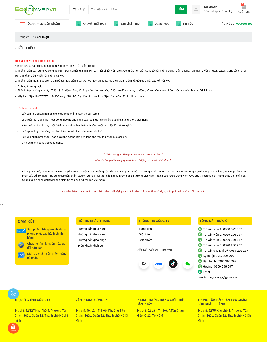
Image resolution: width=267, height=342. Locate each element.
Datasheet (162, 23)
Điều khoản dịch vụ (90, 245)
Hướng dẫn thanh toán (92, 234)
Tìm (181, 9)
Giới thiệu (25, 48)
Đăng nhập (211, 11)
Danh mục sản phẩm (43, 23)
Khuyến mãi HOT (94, 23)
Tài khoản (210, 7)
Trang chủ (145, 228)
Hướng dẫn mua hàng (92, 228)
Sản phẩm (145, 240)
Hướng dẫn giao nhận (92, 240)
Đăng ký (227, 11)
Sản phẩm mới (130, 23)
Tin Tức (188, 23)
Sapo (150, 335)
